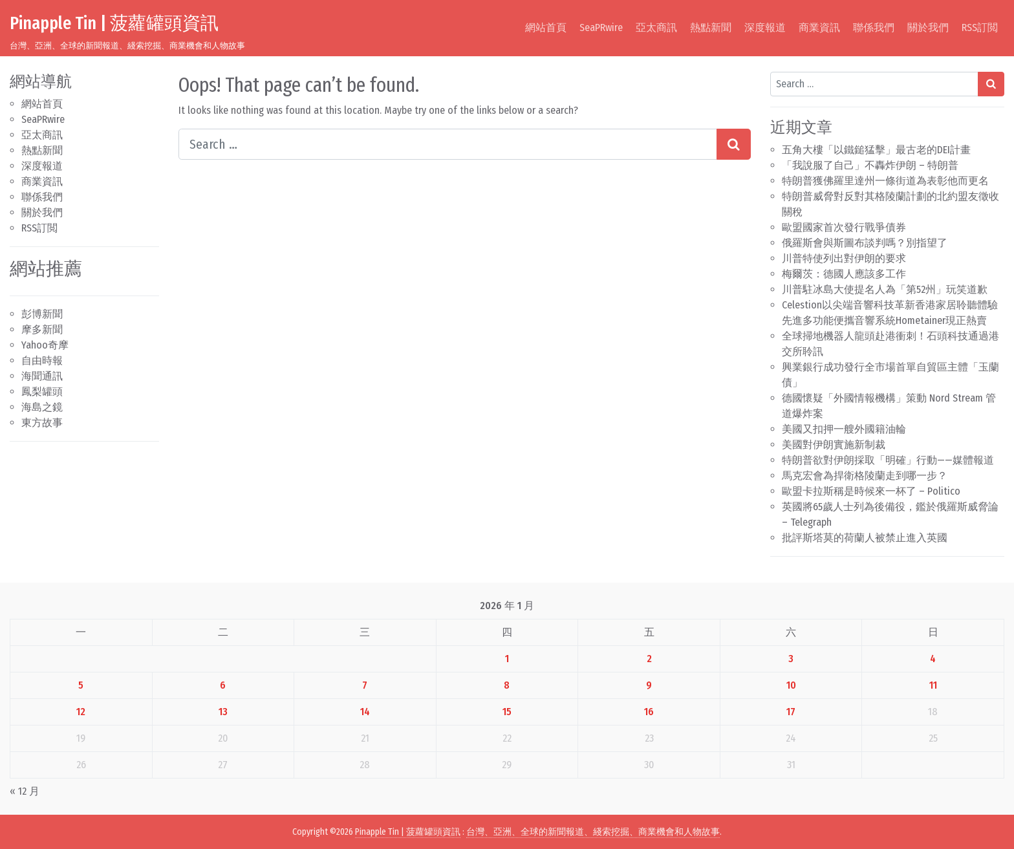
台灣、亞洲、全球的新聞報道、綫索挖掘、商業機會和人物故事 (593, 831)
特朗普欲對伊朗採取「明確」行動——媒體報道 (888, 460)
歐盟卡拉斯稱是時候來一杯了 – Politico (871, 491)
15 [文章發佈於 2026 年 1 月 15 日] (507, 711)
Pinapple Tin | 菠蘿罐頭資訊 (114, 23)
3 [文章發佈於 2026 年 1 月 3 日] (790, 658)
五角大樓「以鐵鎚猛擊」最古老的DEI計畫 (876, 150)
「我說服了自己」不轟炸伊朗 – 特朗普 (870, 165)
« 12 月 (24, 791)
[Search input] (447, 144)
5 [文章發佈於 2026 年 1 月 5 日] (80, 685)
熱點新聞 (710, 27)
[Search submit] (734, 144)
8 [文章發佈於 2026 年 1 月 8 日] (507, 685)
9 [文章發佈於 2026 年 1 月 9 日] (649, 685)
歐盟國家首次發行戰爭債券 (844, 227)
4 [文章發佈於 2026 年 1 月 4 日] (933, 658)
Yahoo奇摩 (45, 345)
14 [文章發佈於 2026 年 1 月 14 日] (365, 711)
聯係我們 (873, 27)
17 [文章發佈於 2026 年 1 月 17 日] (790, 711)
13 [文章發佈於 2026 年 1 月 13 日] (223, 711)
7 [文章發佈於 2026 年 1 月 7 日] (364, 685)
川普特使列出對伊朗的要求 (844, 258)
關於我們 (928, 27)
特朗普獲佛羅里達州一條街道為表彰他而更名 (885, 181)
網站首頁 (545, 27)
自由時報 (42, 360)
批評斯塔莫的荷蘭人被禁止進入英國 (864, 538)
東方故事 (42, 422)
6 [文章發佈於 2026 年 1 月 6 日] (223, 685)
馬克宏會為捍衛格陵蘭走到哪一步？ (864, 475)
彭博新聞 (42, 314)
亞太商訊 (656, 27)
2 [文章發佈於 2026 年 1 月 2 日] (649, 658)
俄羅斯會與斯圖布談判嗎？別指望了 (864, 243)
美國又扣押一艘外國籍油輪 (844, 429)
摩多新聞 (42, 329)
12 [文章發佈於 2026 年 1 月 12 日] (80, 711)
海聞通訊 (42, 376)
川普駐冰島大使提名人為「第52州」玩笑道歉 (884, 289)
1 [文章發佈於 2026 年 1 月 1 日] (507, 658)
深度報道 (765, 27)
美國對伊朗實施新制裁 (833, 444)
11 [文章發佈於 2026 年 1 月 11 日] (933, 685)
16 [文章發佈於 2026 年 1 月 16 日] (649, 711)
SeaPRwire (601, 27)
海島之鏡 (42, 407)
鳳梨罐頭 (42, 391)
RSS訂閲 (980, 27)
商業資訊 (819, 27)
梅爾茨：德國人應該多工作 (844, 274)
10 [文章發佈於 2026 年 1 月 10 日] (791, 685)
